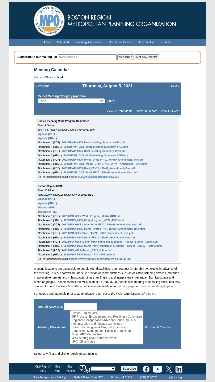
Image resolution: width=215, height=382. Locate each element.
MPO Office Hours (106, 341)
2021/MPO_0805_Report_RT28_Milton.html (89, 254)
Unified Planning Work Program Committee (106, 327)
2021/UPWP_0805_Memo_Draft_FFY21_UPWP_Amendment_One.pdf (103, 159)
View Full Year (170, 111)
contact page (126, 286)
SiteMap (57, 369)
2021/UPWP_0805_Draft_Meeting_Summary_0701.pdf (94, 142)
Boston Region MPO (106, 313)
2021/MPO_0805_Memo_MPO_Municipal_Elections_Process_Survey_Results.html (113, 246)
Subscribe (129, 368)
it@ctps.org (149, 293)
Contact (166, 42)
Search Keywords (50, 306)
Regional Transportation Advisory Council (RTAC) (106, 320)
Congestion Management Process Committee (106, 331)
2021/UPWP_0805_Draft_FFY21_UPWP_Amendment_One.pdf (98, 168)
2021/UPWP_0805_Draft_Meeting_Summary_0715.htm (96, 155)
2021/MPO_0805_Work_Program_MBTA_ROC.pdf (91, 216)
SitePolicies (70, 369)
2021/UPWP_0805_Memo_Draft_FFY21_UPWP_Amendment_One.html (105, 163)
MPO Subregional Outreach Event (106, 338)
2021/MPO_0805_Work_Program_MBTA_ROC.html (94, 220)
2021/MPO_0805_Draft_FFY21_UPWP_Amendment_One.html (100, 237)
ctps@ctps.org (174, 377)
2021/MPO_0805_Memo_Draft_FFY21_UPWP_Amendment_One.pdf (102, 224)
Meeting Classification (53, 327)
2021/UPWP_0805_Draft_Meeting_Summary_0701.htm (96, 146)
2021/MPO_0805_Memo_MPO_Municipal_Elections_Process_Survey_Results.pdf (110, 241)
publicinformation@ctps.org (158, 286)
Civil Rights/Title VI (43, 369)
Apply (111, 100)
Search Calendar (158, 327)
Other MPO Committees (106, 334)
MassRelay (75, 286)
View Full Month (146, 111)
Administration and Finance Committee (106, 324)
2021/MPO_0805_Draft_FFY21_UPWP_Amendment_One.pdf (97, 233)
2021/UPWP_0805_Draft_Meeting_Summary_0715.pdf (94, 151)
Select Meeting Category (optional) (62, 96)
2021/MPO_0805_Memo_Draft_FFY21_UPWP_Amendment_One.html (104, 229)
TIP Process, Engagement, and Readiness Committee (106, 316)
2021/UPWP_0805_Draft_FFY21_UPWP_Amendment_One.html (101, 172)
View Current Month (119, 111)
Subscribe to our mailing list (37, 57)
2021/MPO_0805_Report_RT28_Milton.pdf (86, 250)
